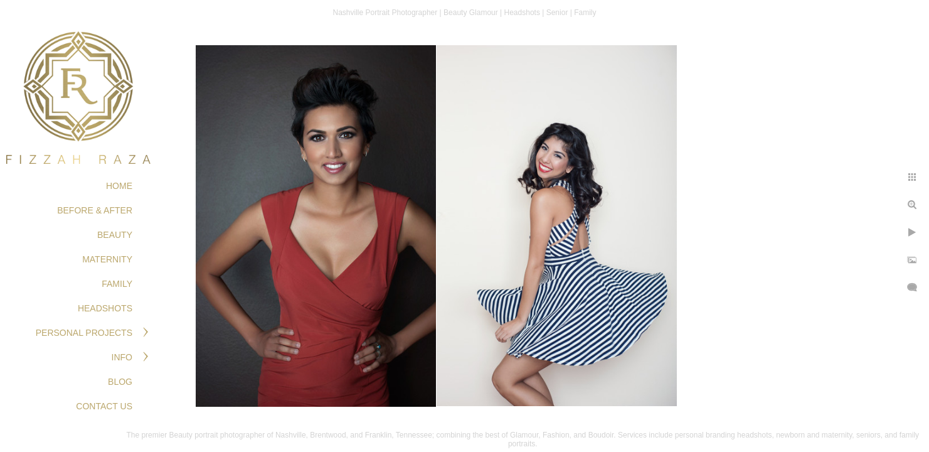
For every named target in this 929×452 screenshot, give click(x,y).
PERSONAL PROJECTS (84, 333)
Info (122, 357)
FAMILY (117, 284)
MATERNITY (107, 259)
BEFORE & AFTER (94, 210)
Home (119, 186)
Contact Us (104, 406)
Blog (120, 382)
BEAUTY (114, 235)
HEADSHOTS (105, 308)
